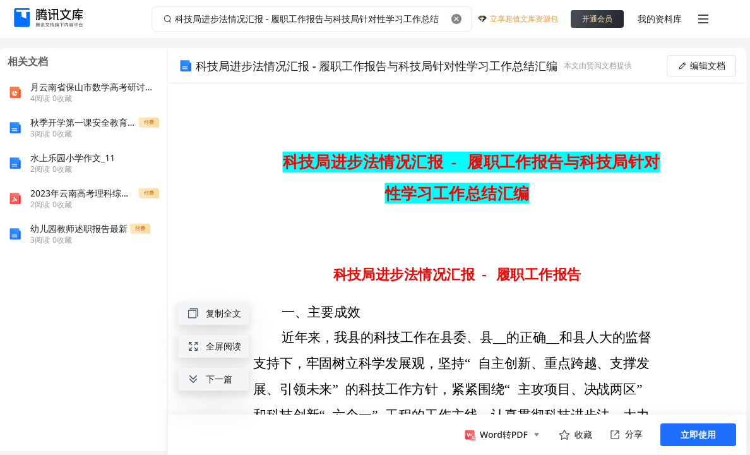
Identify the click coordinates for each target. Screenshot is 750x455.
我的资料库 (660, 19)
